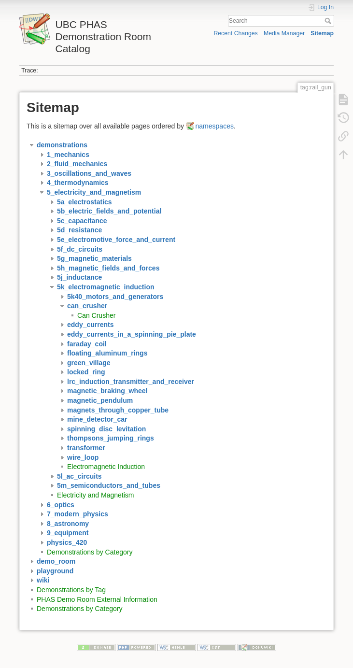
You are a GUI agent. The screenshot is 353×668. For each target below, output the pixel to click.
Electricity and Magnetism (95, 495)
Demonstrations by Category (89, 552)
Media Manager (284, 33)
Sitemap (322, 33)
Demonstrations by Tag (71, 590)
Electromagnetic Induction (106, 466)
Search (329, 20)
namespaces (215, 126)
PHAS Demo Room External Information (97, 599)
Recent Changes (235, 33)
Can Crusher (96, 315)
